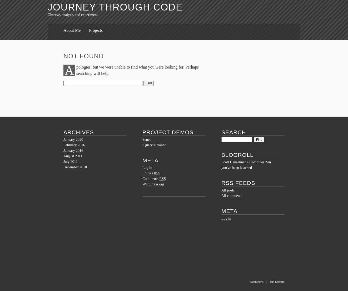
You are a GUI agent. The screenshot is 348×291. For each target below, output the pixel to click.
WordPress (256, 282)
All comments (231, 196)
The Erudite (277, 282)
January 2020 (73, 140)
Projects (96, 30)
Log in (147, 168)
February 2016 (74, 145)
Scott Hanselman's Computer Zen (246, 162)
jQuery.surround (154, 145)
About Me (72, 30)
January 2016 (73, 151)
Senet (146, 140)
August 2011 (72, 156)
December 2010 (75, 167)
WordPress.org (153, 184)
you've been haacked (236, 168)
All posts (228, 190)
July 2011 (70, 162)
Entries (151, 173)
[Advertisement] (158, 229)
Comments (154, 179)
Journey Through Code (115, 7)
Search (233, 132)
